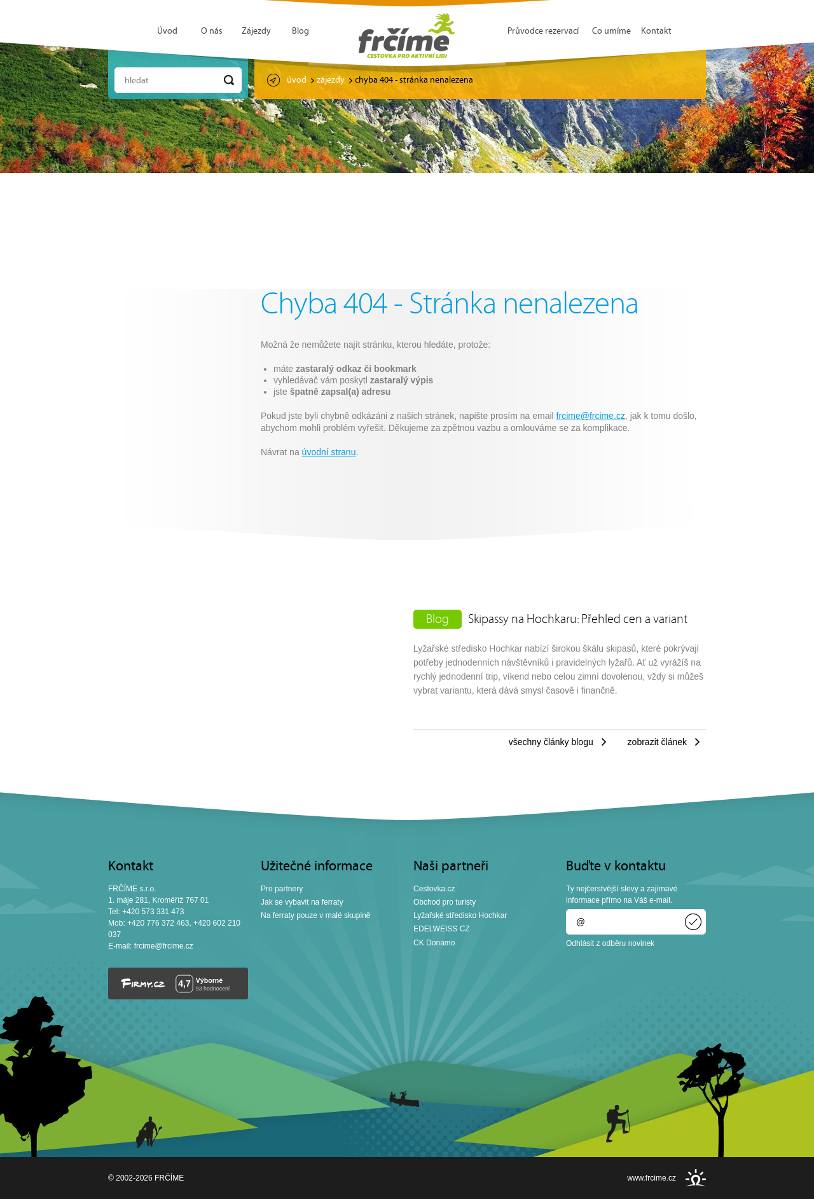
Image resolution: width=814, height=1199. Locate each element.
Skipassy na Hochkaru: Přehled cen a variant (577, 619)
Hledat (137, 81)
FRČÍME (407, 35)
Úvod (167, 31)
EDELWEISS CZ (441, 928)
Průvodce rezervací (543, 31)
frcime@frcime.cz (590, 416)
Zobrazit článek (657, 742)
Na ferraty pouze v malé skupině (316, 915)
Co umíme (611, 31)
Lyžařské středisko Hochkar (460, 915)
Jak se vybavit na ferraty (302, 902)
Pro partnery (282, 888)
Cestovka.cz (434, 888)
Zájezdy (256, 31)
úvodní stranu (329, 452)
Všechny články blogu (551, 742)
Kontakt (656, 31)
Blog (300, 31)
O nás (212, 31)
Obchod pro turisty (444, 902)
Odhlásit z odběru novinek (610, 943)
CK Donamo (434, 942)
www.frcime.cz (651, 1178)
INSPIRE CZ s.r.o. (696, 1177)
